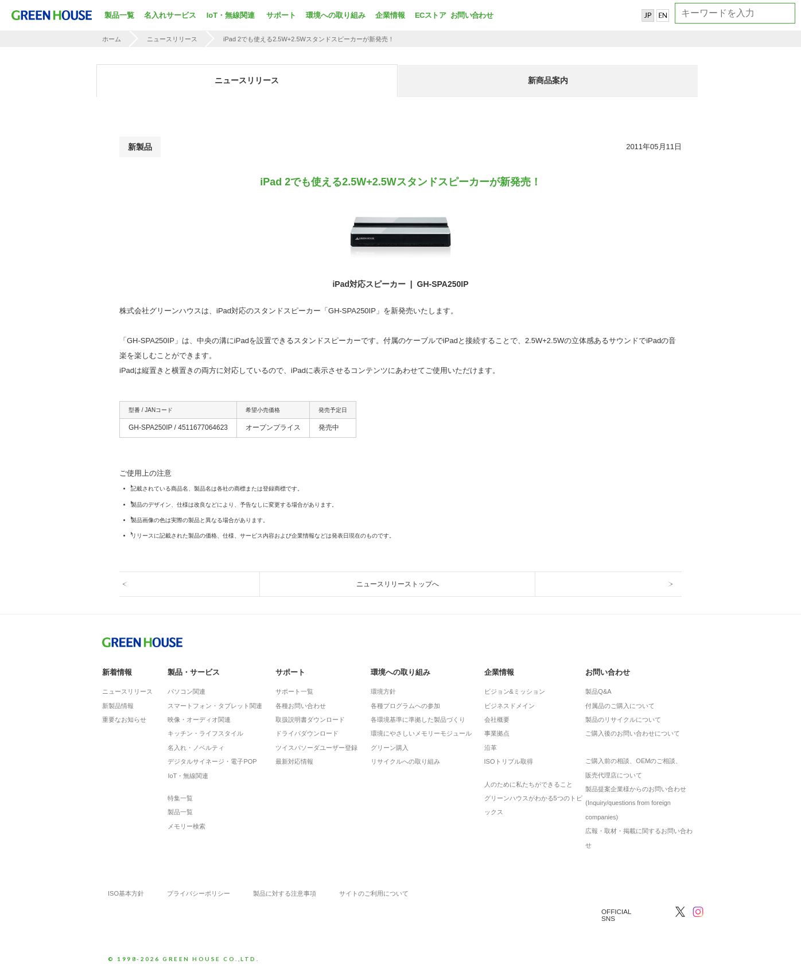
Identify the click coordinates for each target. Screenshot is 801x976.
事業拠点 (497, 733)
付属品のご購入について (620, 705)
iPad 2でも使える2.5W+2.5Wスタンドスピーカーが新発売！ (308, 39)
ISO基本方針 (126, 893)
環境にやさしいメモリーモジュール (421, 733)
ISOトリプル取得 (508, 761)
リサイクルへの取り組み (405, 761)
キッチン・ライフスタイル (205, 733)
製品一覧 (119, 15)
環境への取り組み (335, 15)
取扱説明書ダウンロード (310, 719)
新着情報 (117, 672)
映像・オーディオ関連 (199, 719)
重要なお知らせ (124, 719)
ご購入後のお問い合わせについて (632, 733)
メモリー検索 (186, 826)
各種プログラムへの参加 (405, 705)
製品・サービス (194, 672)
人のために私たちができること (528, 784)
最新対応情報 (294, 761)
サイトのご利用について (374, 893)
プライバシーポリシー (198, 893)
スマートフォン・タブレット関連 (215, 705)
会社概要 (497, 719)
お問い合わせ (470, 15)
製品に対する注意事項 (284, 893)
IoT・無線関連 (231, 15)
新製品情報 (118, 705)
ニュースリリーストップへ (397, 584)
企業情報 (390, 15)
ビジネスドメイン (509, 705)
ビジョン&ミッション (514, 691)
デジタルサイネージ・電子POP (212, 761)
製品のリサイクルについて (623, 719)
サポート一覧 (294, 691)
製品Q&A (598, 691)
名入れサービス (170, 15)
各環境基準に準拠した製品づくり (418, 719)
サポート (281, 15)
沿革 (490, 747)
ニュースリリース (172, 39)
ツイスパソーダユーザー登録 (316, 747)
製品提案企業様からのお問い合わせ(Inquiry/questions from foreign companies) (635, 803)
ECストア (430, 15)
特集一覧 (180, 798)
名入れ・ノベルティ (196, 747)
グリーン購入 (390, 747)
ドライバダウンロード (307, 733)
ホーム (111, 39)
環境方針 (383, 691)
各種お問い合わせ (300, 705)
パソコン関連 (186, 691)
